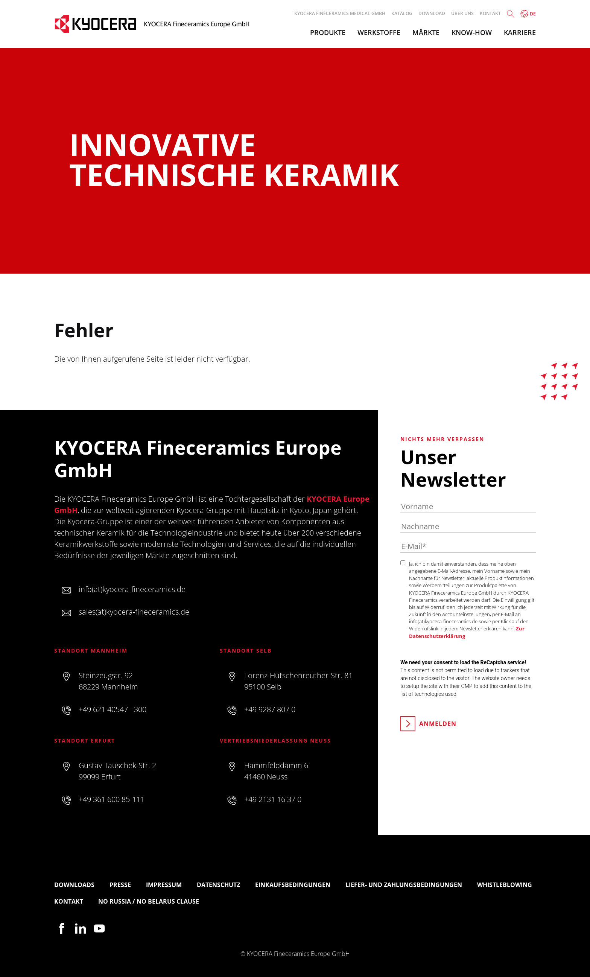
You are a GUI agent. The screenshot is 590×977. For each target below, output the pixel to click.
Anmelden (437, 724)
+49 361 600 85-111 (111, 799)
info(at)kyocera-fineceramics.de (132, 589)
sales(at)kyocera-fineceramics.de (134, 612)
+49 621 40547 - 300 (112, 709)
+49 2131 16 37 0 (272, 799)
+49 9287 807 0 (269, 709)
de (528, 13)
